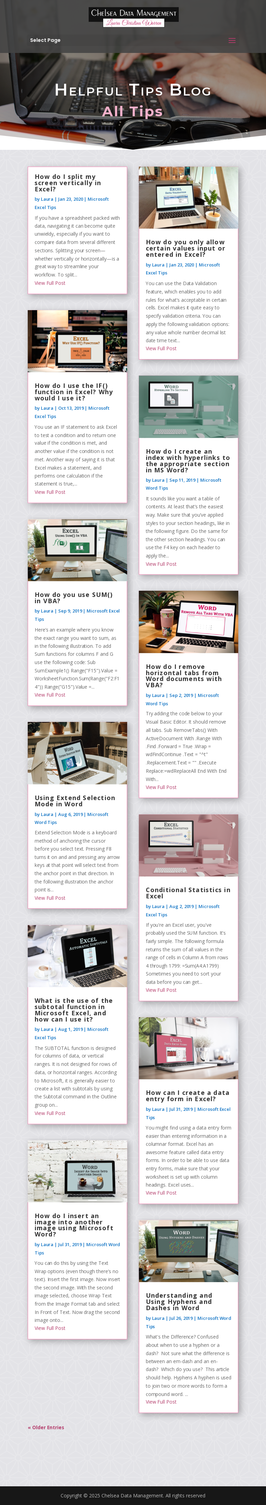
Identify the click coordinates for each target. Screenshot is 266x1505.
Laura (47, 199)
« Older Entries (46, 1427)
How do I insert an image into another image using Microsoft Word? (74, 1225)
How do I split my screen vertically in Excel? (68, 183)
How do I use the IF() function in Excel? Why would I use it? (74, 392)
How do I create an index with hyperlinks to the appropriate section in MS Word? (188, 460)
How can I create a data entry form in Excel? (188, 1096)
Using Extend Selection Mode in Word (75, 801)
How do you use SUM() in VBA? (74, 598)
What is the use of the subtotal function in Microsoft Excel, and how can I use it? (74, 1010)
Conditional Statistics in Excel (188, 893)
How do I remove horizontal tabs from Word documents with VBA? (184, 675)
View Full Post (50, 283)
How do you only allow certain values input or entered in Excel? (186, 248)
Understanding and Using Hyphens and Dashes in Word (179, 1301)
